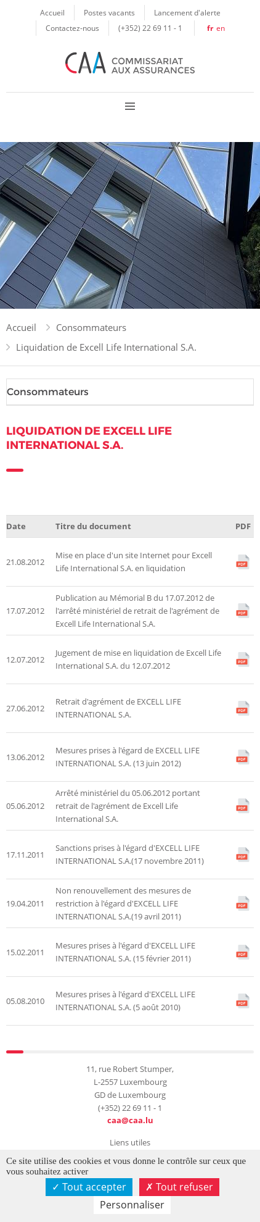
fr (210, 28)
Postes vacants (109, 12)
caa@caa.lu (130, 1120)
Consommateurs (91, 327)
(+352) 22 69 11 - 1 (150, 28)
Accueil (52, 12)
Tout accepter (89, 1187)
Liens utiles (130, 1142)
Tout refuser (179, 1187)
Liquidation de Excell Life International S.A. (106, 347)
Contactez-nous (72, 28)
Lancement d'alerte (187, 12)
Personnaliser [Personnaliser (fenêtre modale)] (132, 1205)
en (220, 28)
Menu (130, 106)
